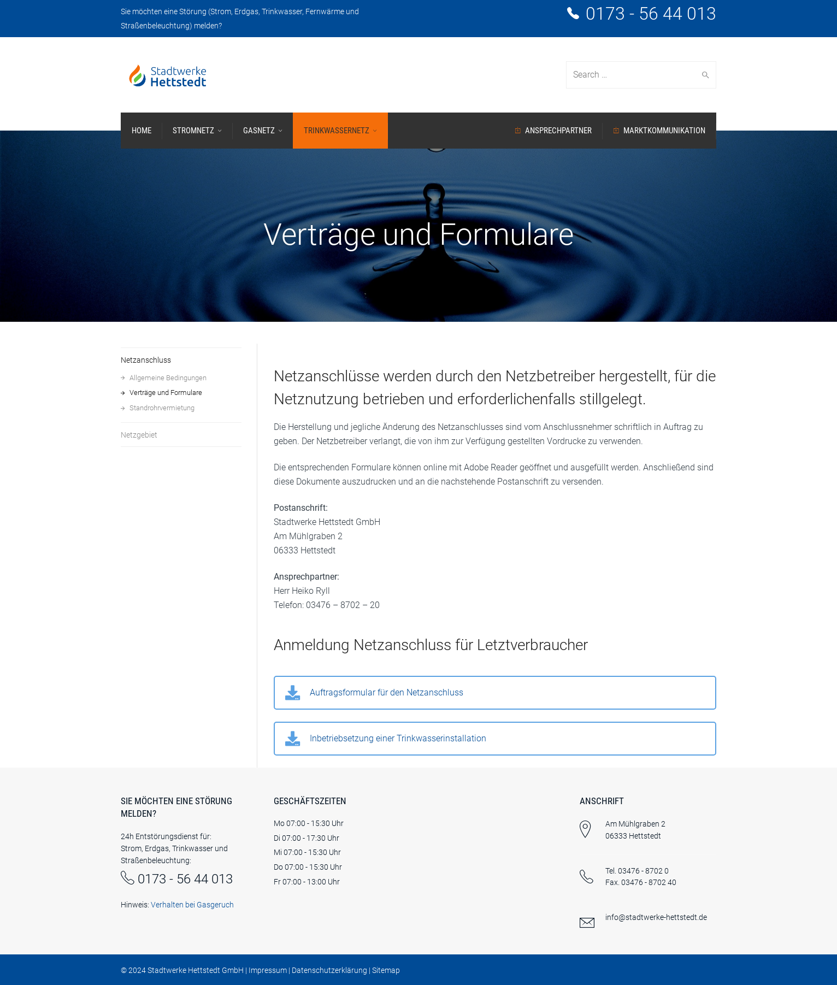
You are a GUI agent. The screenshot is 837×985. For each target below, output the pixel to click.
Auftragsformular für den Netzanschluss (386, 692)
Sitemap (386, 970)
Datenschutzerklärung (329, 970)
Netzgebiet (139, 434)
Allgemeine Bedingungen (168, 378)
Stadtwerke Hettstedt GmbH (196, 970)
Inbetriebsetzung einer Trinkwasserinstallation (398, 738)
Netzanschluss (146, 360)
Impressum (268, 970)
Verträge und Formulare (165, 392)
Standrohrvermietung (161, 408)
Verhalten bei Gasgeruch (192, 904)
